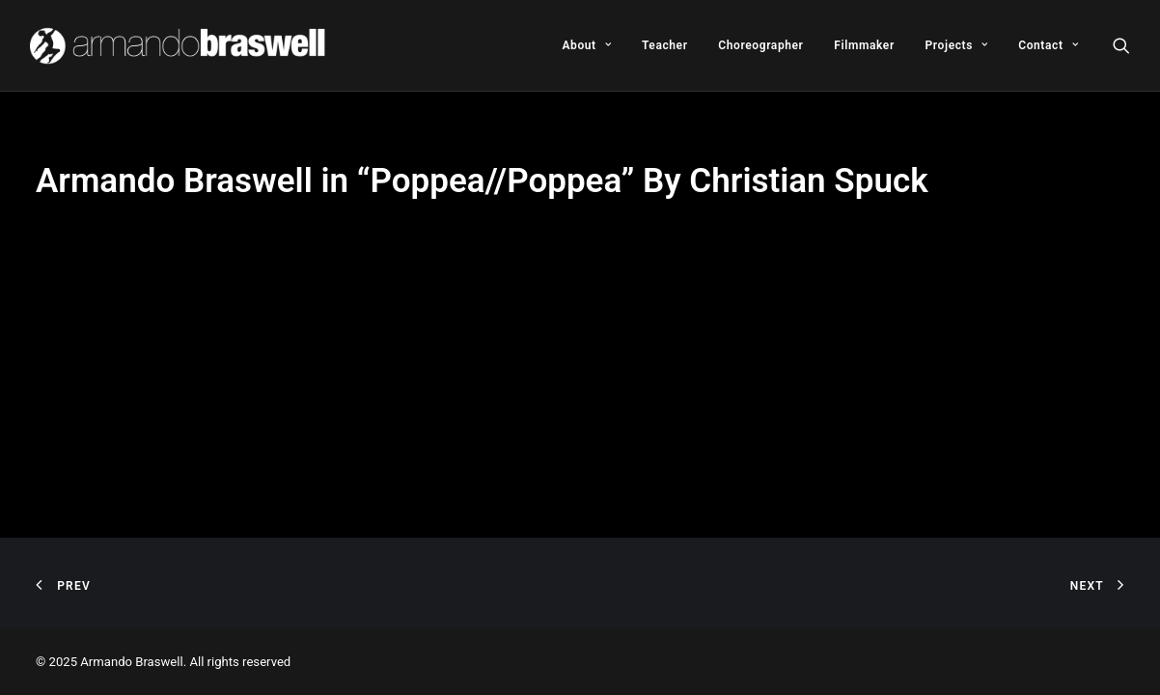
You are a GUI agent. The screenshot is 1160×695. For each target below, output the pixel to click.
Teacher (665, 45)
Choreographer (760, 45)
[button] (1121, 45)
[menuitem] (586, 45)
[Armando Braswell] (179, 45)
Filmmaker (864, 45)
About (586, 45)
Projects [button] (956, 45)
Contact (1048, 45)
